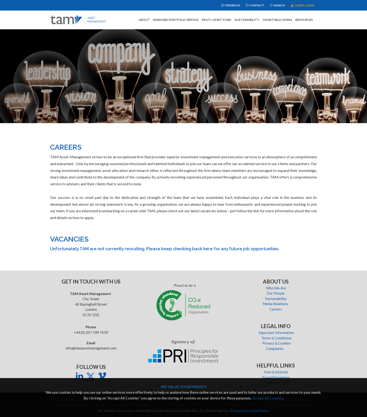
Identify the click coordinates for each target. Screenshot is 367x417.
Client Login (302, 5)
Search (277, 5)
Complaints (276, 348)
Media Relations (276, 304)
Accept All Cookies (267, 398)
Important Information (276, 332)
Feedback (230, 5)
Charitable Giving (277, 20)
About (144, 20)
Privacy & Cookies (276, 343)
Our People (276, 293)
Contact (255, 5)
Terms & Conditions (276, 338)
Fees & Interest (276, 372)
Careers (276, 309)
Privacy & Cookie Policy (249, 410)
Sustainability (247, 20)
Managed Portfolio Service (175, 20)
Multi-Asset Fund (216, 20)
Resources (304, 20)
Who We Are (276, 288)
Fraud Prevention (276, 377)
